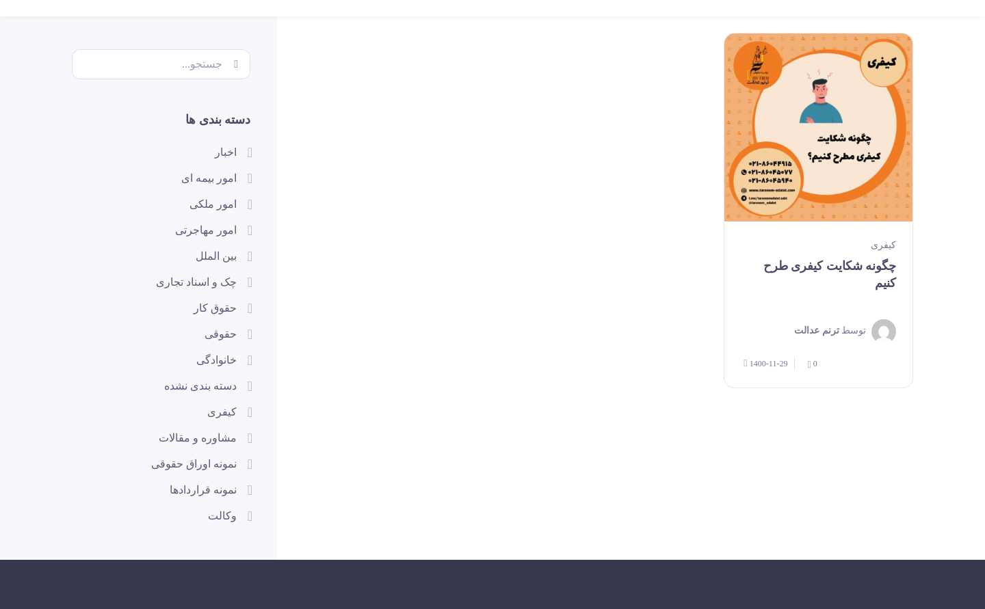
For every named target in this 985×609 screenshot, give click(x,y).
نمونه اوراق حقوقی (194, 464)
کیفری (883, 245)
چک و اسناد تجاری (196, 282)
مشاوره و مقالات (198, 438)
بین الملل (216, 256)
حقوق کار (215, 308)
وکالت (222, 516)
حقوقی (221, 334)
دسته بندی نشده (200, 386)
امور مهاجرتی (206, 230)
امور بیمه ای (209, 178)
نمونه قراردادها (203, 490)
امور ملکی (213, 204)
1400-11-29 (765, 363)
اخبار (226, 152)
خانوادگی (216, 360)
